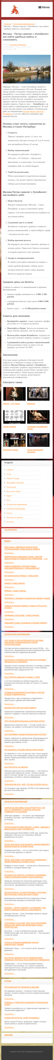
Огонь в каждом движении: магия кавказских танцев (21, 944)
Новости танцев (12, 478)
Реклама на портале (14, 517)
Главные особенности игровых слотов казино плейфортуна (24, 694)
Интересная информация (16, 504)
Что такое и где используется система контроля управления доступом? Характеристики (23, 643)
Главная (9, 470)
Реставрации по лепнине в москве (21, 987)
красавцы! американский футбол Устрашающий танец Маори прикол (22, 548)
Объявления (10, 530)
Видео (9, 496)
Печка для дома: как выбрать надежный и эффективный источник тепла (25, 861)
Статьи (9, 513)
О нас (8, 474)
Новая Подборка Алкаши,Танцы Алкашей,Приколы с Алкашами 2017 (22, 567)
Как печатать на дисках (16, 767)
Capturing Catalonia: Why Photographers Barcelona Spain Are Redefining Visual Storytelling (25, 925)
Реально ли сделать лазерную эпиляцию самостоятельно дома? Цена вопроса (25, 876)
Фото (8, 500)
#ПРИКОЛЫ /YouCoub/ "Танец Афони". (22, 616)
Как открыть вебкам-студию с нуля (22, 677)
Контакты (10, 522)
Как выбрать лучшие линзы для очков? (24, 750)
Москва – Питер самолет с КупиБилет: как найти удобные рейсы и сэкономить (25, 909)
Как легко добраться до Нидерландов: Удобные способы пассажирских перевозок (26, 959)
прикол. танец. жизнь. (15, 591)
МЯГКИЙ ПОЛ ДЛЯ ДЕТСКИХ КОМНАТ (20, 708)
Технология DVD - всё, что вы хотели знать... (26, 785)
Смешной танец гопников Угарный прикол (25, 623)
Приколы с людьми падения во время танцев (27, 598)
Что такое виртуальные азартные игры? (24, 721)
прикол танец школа (14, 583)
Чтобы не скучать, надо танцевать (21, 1018)
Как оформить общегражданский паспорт (25, 735)
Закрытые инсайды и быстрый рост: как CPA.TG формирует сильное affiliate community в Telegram (24, 810)
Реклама (8, 1035)
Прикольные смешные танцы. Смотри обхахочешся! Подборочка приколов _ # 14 (25, 558)
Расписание (11, 487)
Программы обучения (15, 483)
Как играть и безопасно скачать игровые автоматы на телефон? (25, 661)
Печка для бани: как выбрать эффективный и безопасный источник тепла (27, 846)
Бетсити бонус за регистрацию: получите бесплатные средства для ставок (25, 894)
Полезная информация (15, 509)
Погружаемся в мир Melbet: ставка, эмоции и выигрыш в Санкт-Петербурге (27, 828)
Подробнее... (9, 553)
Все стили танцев (13, 491)
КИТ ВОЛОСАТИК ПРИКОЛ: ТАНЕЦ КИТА (21, 576)
